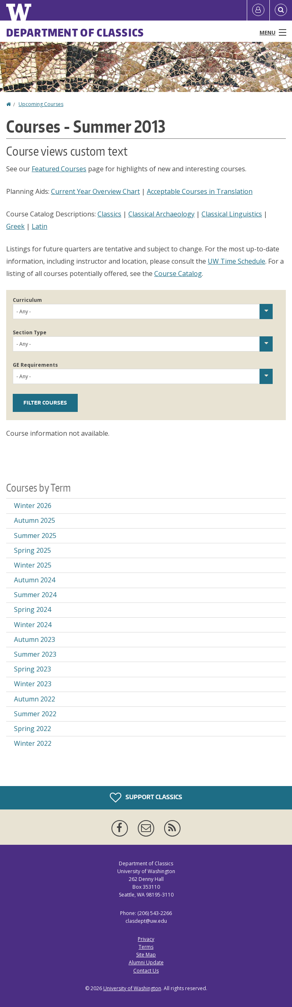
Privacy (146, 939)
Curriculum (27, 300)
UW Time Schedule (236, 261)
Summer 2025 (35, 535)
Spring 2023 (32, 669)
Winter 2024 (32, 624)
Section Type (29, 332)
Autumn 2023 (34, 639)
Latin (39, 226)
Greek (15, 226)
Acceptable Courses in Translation (200, 191)
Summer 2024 (35, 594)
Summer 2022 (35, 713)
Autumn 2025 (34, 520)
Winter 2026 (32, 505)
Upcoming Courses (41, 104)
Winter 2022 (32, 743)
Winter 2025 (32, 565)
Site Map (146, 954)
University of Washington (132, 988)
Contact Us (146, 970)
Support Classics (146, 797)
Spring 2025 (32, 550)
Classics (109, 213)
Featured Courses (59, 168)
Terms (146, 946)
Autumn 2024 (34, 579)
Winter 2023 (32, 683)
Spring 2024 (32, 609)
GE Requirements (35, 364)
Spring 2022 (32, 728)
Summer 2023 (35, 654)
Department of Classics (75, 32)
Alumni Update (146, 962)
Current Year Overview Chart (95, 191)
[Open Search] (281, 10)
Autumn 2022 (34, 699)
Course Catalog (178, 273)
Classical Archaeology (161, 213)
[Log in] (258, 10)
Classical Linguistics (232, 213)
